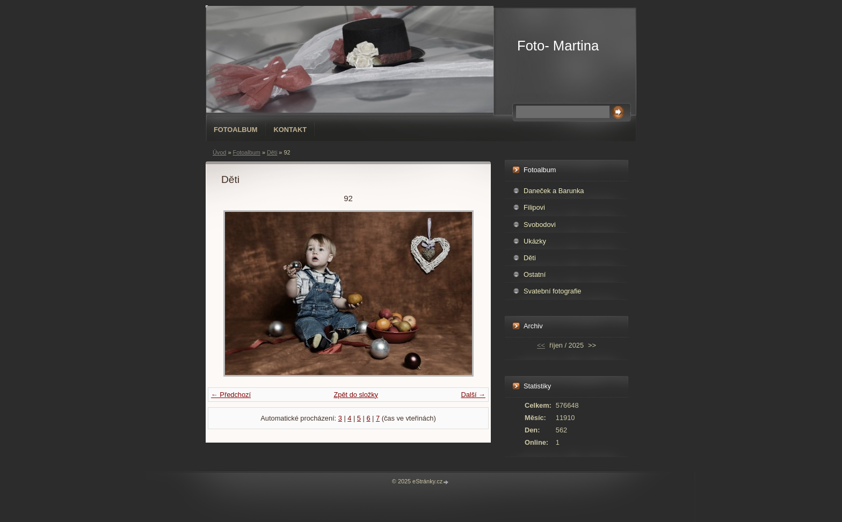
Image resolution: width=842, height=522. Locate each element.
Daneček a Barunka (554, 191)
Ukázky (535, 241)
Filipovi (534, 207)
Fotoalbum (236, 130)
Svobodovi (540, 224)
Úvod (219, 152)
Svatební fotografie (552, 291)
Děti (272, 152)
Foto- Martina (558, 45)
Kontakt (290, 130)
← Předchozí (231, 395)
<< (541, 345)
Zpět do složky (355, 395)
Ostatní (535, 274)
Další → (473, 395)
